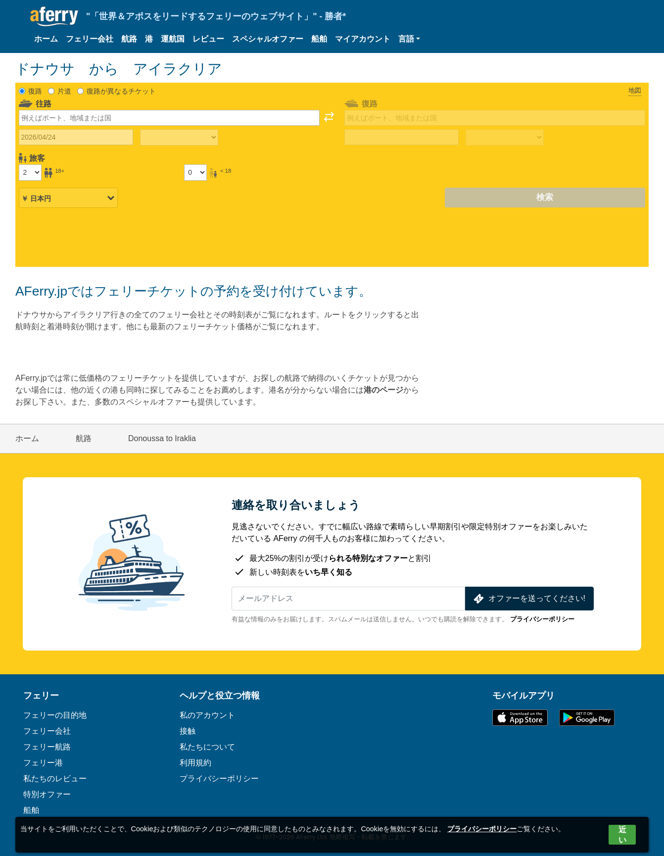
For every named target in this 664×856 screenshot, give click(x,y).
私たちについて (207, 747)
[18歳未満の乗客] (195, 172)
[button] (409, 39)
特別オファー (47, 794)
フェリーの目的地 (55, 715)
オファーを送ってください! (528, 599)
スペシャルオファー (267, 39)
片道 (64, 91)
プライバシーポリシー (542, 619)
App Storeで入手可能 (520, 717)
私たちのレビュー (55, 778)
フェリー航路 (47, 747)
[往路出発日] (76, 137)
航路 (129, 39)
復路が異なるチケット (121, 91)
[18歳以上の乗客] (30, 172)
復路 (35, 91)
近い (622, 834)
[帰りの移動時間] (505, 137)
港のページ (383, 390)
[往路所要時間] (179, 137)
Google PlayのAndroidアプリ (587, 717)
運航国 (173, 39)
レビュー (208, 39)
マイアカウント (362, 39)
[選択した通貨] (68, 198)
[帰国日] (401, 137)
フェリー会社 (89, 39)
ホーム (46, 39)
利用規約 (195, 762)
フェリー (41, 696)
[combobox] (169, 118)
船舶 (319, 39)
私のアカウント (207, 715)
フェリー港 (43, 762)
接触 (187, 731)
